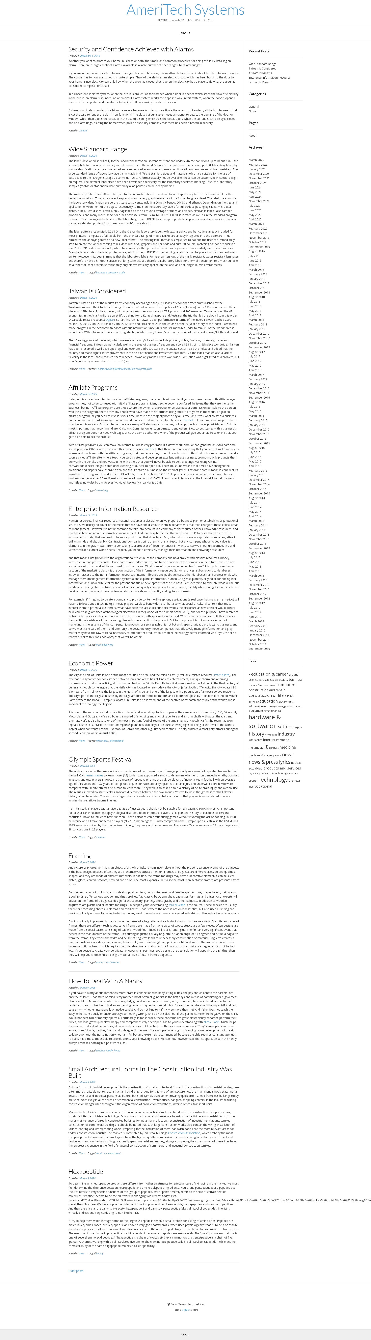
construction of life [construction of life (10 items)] (266, 695)
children (100, 1050)
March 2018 (256, 320)
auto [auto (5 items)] (261, 680)
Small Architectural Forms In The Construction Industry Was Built (150, 1072)
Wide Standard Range (97, 149)
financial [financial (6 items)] (276, 710)
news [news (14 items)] (288, 754)
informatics (102, 740)
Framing (79, 855)
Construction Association (184, 1133)
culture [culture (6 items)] (288, 696)
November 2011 (259, 639)
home (117, 1050)
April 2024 (255, 196)
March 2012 (256, 621)
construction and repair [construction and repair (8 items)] (267, 690)
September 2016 (259, 397)
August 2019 (257, 251)
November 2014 (259, 484)
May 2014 (255, 512)
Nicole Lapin (212, 1022)
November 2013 (259, 539)
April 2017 (255, 370)
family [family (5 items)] (267, 711)
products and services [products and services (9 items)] (282, 768)
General (83, 130)
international (116, 740)
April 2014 (255, 516)
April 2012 (255, 617)
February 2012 (258, 626)
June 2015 (255, 457)
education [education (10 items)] (268, 701)
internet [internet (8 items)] (269, 740)
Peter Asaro (221, 675)
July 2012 (254, 607)
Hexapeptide (85, 1171)
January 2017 (257, 384)
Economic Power (90, 663)
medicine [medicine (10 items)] (287, 747)
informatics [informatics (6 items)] (255, 740)
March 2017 (256, 375)
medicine (101, 837)
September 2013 (259, 548)
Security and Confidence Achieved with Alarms (131, 49)
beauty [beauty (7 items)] (283, 680)
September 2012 (259, 598)
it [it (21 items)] (266, 746)
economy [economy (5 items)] (254, 701)
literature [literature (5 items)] (274, 747)
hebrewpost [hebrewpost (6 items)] (295, 727)
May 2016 (255, 411)
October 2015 (257, 438)
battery (149, 449)
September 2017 (259, 347)
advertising (102, 490)
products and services (107, 962)
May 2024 (255, 192)
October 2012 (257, 594)
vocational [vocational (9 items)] (263, 786)
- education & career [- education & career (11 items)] (268, 674)
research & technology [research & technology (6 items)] (274, 773)
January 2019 (257, 279)
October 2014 (257, 489)
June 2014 (255, 507)
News (82, 272)
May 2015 (255, 461)
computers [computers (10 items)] (286, 684)
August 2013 (257, 553)
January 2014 (257, 530)
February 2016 (258, 420)
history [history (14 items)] (256, 733)
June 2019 (255, 260)
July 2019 (254, 256)
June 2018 (255, 306)
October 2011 (257, 644)
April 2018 (255, 315)
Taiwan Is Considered (97, 291)
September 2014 (259, 493)
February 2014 (258, 525)
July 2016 (254, 406)
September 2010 (259, 649)
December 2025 (259, 174)
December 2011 (259, 635)
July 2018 (254, 301)
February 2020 (258, 228)
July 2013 (254, 557)
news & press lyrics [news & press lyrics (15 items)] (269, 762)
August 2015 (257, 448)
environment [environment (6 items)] (294, 706)
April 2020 (255, 219)
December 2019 (259, 233)
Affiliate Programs (93, 387)
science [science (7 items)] (293, 773)
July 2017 (254, 356)
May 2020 (255, 215)
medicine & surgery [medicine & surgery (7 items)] (261, 755)
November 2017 (259, 338)
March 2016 (256, 416)
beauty (99, 1253)
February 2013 (258, 580)
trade (122, 272)
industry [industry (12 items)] (286, 734)
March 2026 (256, 160)
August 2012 (257, 603)
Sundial (188, 420)
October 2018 (257, 288)
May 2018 (255, 311)
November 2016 (259, 393)
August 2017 (257, 352)
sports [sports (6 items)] (252, 780)
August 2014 (257, 498)
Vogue (185, 1309)
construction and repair (108, 1153)
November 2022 (259, 201)
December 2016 (259, 388)
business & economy (107, 272)
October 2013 (257, 543)
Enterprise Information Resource (113, 508)
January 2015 (257, 475)
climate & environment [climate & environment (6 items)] (262, 685)
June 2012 (255, 612)
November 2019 (259, 237)
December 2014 (259, 480)
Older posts (75, 1271)
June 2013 (255, 562)
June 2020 (255, 210)
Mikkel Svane (177, 905)
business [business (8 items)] (296, 679)
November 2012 (259, 589)
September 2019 (259, 247)
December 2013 (259, 534)
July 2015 (254, 452)
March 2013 (256, 575)
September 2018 (259, 292)
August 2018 (257, 297)
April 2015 (255, 466)
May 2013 (255, 566)
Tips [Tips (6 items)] (251, 786)
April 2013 (255, 571)
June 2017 (255, 361)
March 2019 (256, 269)
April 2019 (255, 265)
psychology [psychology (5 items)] (254, 773)
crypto (110, 319)
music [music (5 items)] (278, 755)
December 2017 (259, 333)
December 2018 (259, 283)
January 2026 (257, 169)
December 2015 (259, 429)
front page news (104, 644)
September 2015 (259, 443)
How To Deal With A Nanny (105, 981)
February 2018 (258, 324)
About (185, 33)
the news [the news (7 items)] (295, 780)
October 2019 (257, 242)
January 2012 (257, 630)
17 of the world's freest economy (113, 369)
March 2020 (256, 224)
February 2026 (258, 164)
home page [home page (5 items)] (271, 734)
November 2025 (259, 178)
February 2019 (258, 274)
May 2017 (255, 365)
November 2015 (259, 434)
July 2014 (254, 502)
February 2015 (258, 470)
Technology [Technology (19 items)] (272, 779)
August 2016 (257, 402)
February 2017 (258, 379)
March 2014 (256, 521)
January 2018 (257, 329)
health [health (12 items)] (280, 726)
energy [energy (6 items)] (282, 706)
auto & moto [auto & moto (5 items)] (271, 680)
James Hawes (94, 775)
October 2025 (257, 183)
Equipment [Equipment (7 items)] (256, 710)
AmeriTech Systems (185, 9)
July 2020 (254, 206)
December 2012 (259, 585)
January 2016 (257, 425)
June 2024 (255, 187)
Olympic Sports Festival (100, 759)
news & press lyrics (142, 369)
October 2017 (257, 343)
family (109, 1050)
